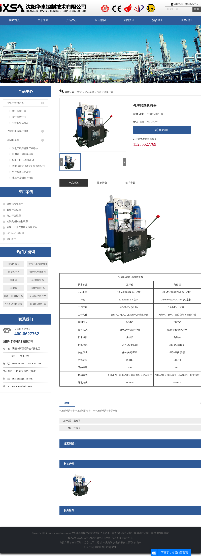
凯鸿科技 (128, 538)
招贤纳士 (157, 20)
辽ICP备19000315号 (78, 538)
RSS (108, 547)
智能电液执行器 (15, 103)
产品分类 (89, 92)
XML (114, 547)
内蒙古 (121, 542)
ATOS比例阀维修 (13, 304)
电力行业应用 (14, 215)
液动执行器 (130, 533)
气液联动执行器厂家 (85, 410)
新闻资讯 (129, 20)
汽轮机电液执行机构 (17, 131)
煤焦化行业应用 (15, 204)
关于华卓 (43, 20)
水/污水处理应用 (15, 233)
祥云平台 (106, 538)
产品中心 (71, 20)
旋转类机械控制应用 (17, 221)
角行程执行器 (19, 111)
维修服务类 (13, 140)
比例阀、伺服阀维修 (22, 154)
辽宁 (86, 542)
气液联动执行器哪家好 (106, 410)
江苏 (133, 542)
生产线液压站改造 (21, 172)
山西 (128, 542)
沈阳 (92, 542)
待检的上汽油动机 (37, 264)
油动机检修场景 (37, 272)
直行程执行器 (19, 117)
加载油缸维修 (38, 288)
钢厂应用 (11, 239)
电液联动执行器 (37, 304)
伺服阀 (13, 280)
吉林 (102, 542)
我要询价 (162, 130)
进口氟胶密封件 (37, 296)
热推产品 (64, 542)
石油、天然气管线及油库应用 (22, 227)
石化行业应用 (14, 209)
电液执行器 (13, 272)
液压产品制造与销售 (22, 178)
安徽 (115, 542)
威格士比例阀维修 (13, 296)
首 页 (80, 92)
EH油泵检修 (37, 280)
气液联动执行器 (20, 123)
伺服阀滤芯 (13, 264)
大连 (97, 542)
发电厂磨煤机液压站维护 (25, 148)
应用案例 (100, 20)
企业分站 (88, 547)
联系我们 (186, 20)
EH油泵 (13, 288)
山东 (139, 542)
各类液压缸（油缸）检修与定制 (28, 166)
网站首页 (14, 20)
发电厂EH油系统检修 (23, 160)
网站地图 (99, 547)
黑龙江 (108, 542)
